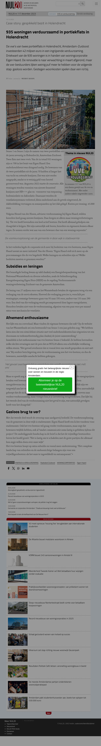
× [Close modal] (71, 367)
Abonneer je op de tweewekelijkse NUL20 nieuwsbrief (50, 384)
